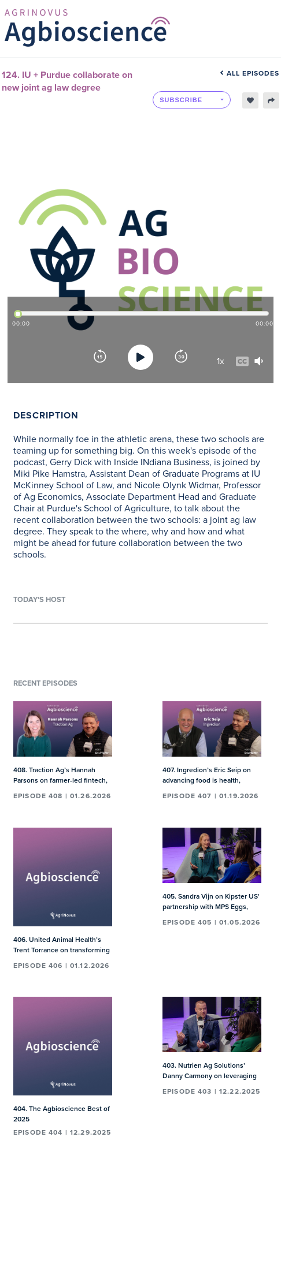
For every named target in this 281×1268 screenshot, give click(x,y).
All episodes (249, 73)
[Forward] (181, 357)
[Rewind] (100, 357)
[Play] (140, 357)
